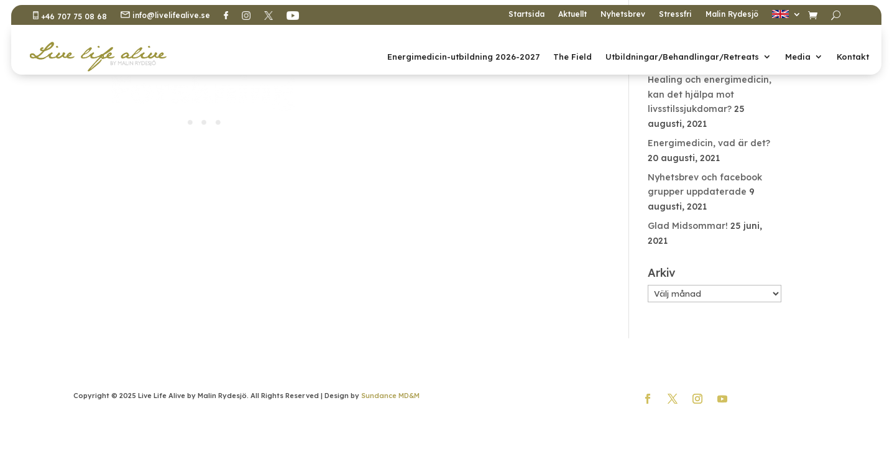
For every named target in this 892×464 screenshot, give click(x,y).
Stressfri (675, 14)
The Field (572, 57)
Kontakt (853, 57)
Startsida (526, 14)
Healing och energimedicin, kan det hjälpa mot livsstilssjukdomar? (709, 94)
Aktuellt (572, 14)
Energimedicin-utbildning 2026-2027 (463, 57)
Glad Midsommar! (688, 225)
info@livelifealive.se (165, 15)
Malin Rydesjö (732, 14)
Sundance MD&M (390, 395)
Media (798, 57)
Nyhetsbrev (622, 14)
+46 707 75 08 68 (70, 16)
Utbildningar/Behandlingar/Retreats (682, 57)
